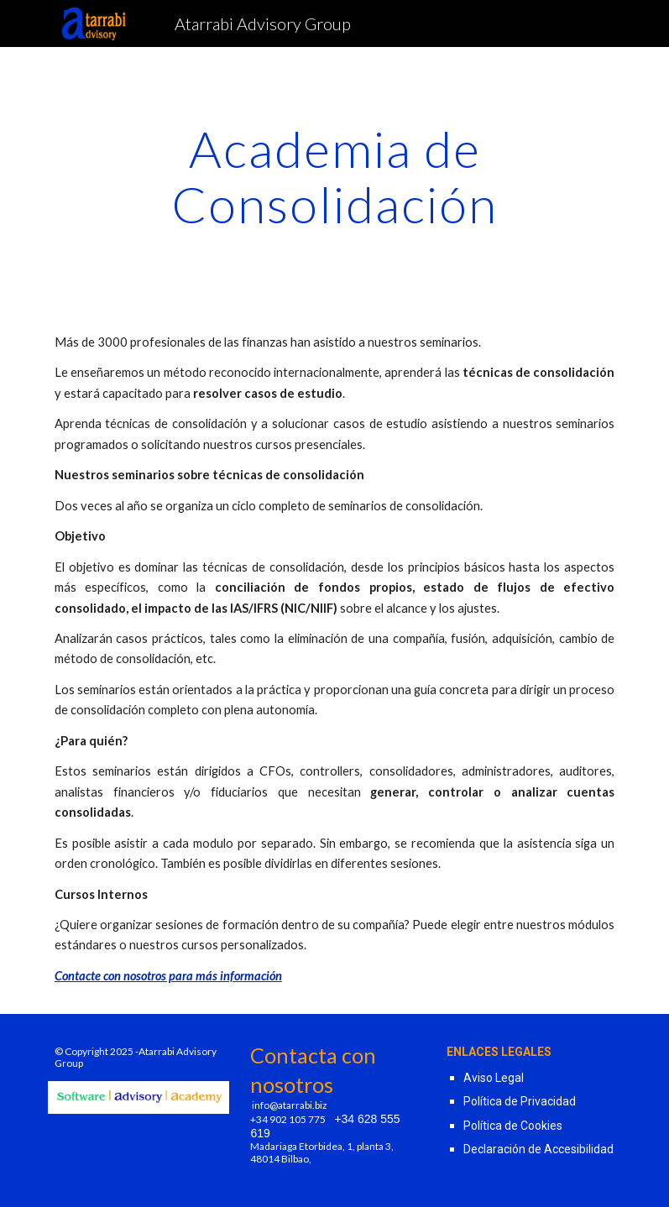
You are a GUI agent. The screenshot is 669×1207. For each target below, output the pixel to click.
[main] (335, 176)
